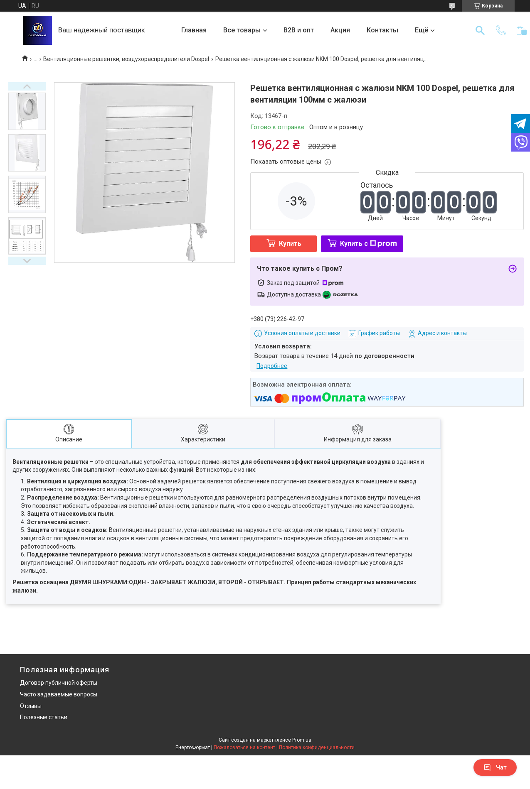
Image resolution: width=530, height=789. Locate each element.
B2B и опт (298, 30)
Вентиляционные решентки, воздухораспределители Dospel (126, 59)
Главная (194, 30)
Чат (495, 767)
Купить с (368, 243)
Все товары (242, 30)
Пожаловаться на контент (244, 747)
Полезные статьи (43, 717)
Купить (290, 243)
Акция (340, 30)
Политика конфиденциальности (317, 747)
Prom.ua (301, 740)
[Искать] (480, 30)
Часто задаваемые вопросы (58, 694)
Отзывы (31, 706)
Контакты (382, 30)
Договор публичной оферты (58, 682)
